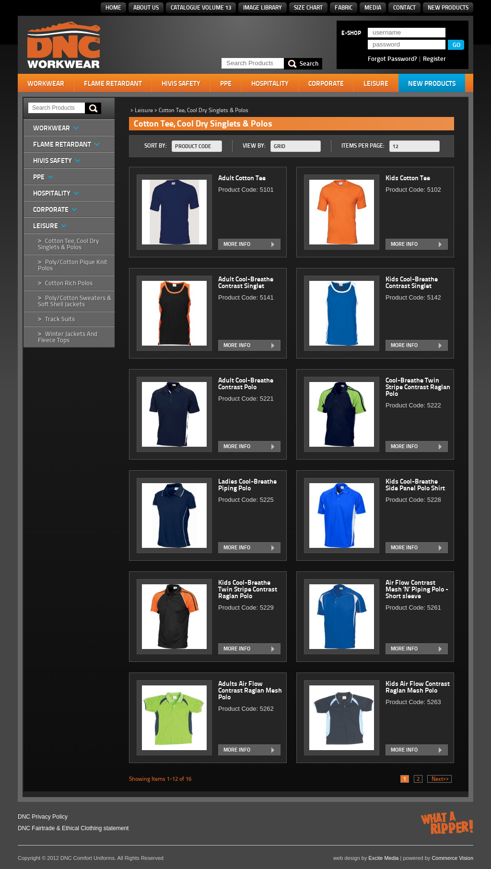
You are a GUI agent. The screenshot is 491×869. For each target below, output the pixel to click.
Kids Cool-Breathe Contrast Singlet (412, 282)
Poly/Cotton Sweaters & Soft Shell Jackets (74, 301)
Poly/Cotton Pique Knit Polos (72, 265)
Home (113, 7)
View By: (254, 145)
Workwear (45, 83)
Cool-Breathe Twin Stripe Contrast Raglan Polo (418, 387)
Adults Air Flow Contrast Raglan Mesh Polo (250, 690)
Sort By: (155, 145)
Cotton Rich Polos (69, 283)
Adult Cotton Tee (242, 178)
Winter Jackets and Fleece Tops (67, 337)
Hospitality (270, 83)
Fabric (343, 7)
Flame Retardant (113, 83)
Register (434, 58)
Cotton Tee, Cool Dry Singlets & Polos (68, 244)
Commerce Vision (452, 858)
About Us (146, 7)
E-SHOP (351, 33)
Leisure (375, 83)
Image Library (262, 7)
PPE (226, 83)
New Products (448, 7)
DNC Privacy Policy (43, 816)
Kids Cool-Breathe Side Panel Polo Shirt (416, 484)
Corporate (326, 83)
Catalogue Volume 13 (201, 7)
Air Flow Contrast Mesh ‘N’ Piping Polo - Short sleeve (417, 589)
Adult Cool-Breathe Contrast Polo (245, 383)
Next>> (439, 779)
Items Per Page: (363, 145)
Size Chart (308, 7)
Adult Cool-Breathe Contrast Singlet (245, 282)
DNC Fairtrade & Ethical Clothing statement (73, 828)
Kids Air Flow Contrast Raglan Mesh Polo (418, 687)
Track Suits (60, 319)
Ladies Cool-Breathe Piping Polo (247, 484)
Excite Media (384, 858)
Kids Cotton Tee (409, 178)
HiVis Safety (181, 83)
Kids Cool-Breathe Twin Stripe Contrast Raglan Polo (247, 589)
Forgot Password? (392, 58)
